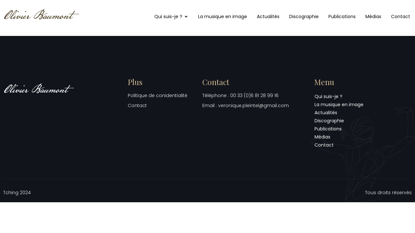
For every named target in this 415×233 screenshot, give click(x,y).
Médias (373, 16)
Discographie (304, 16)
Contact (400, 16)
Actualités (268, 16)
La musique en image (222, 16)
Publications (342, 16)
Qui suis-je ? (171, 16)
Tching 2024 (17, 192)
